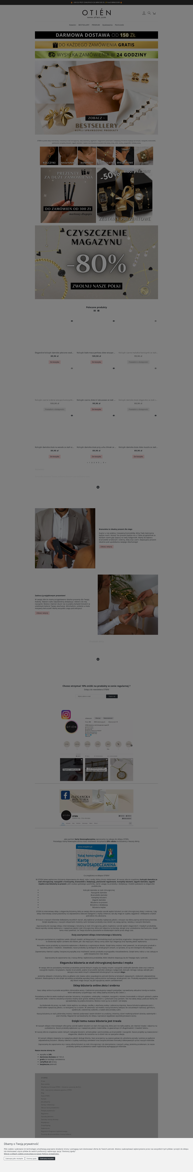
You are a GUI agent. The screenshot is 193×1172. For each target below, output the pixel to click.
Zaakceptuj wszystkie (47, 1158)
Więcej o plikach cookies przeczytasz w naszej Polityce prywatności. (31, 1154)
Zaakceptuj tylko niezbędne (14, 1158)
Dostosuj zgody (31, 1158)
